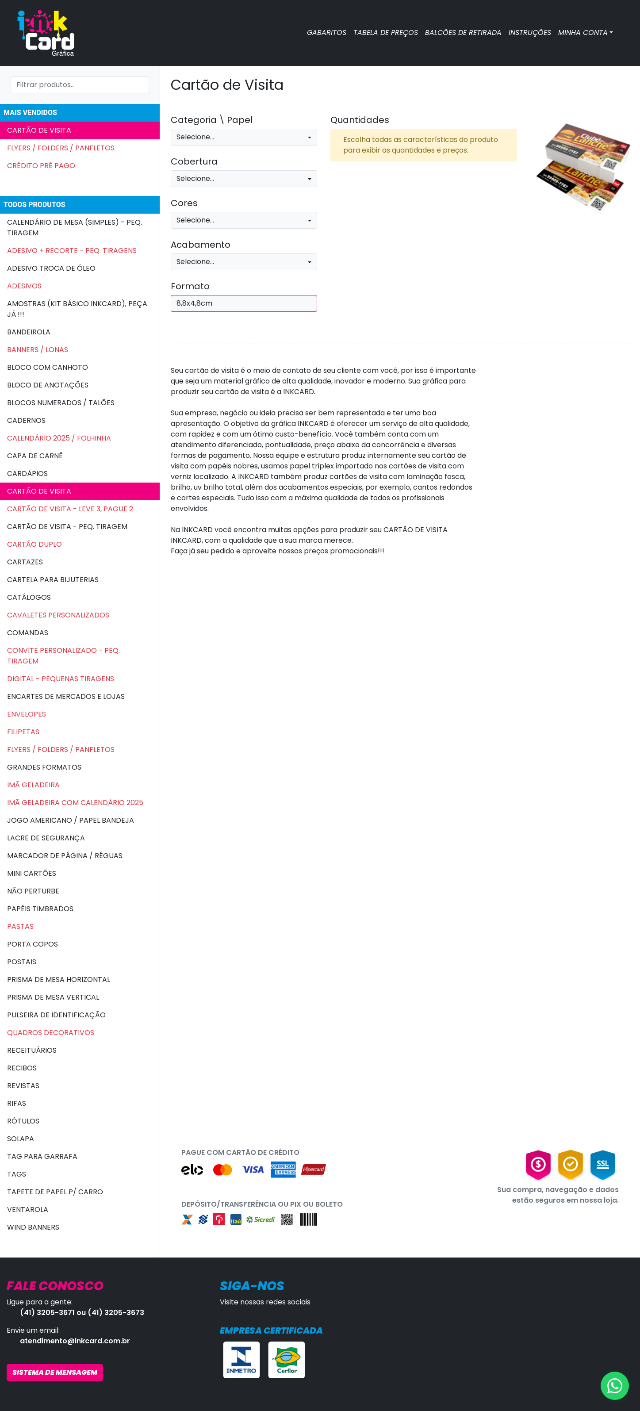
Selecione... (195, 137)
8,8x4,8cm (194, 303)
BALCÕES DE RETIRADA (463, 32)
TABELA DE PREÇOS (385, 32)
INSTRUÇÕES (530, 32)
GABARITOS (326, 32)
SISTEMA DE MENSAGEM (54, 1372)
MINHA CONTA (583, 32)
